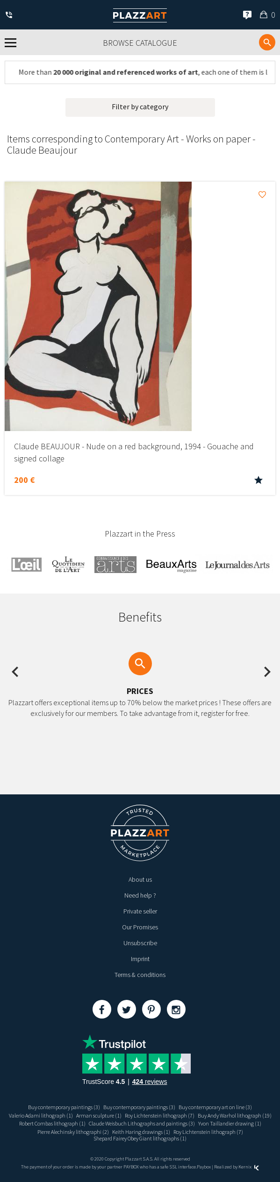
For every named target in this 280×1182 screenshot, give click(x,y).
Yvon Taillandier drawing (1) (229, 1123)
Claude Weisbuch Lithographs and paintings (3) (142, 1123)
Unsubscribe (140, 943)
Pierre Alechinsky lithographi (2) (73, 1131)
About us (140, 879)
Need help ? (140, 895)
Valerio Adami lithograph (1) (41, 1115)
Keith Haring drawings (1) (141, 1131)
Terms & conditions (140, 974)
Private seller (140, 911)
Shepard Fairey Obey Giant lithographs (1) (140, 1138)
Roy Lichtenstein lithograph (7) (159, 1115)
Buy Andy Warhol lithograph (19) (235, 1115)
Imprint (140, 959)
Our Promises (140, 927)
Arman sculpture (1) (99, 1115)
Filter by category (140, 106)
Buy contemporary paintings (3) (64, 1107)
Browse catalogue (140, 42)
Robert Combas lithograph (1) (52, 1123)
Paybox (204, 1167)
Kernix (248, 1167)
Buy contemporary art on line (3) (215, 1107)
